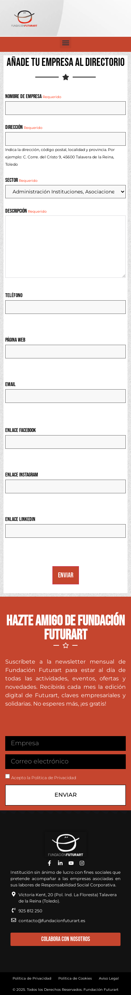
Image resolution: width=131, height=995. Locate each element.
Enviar (65, 575)
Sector (21, 180)
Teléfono (13, 295)
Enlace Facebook (20, 430)
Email (10, 384)
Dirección (23, 127)
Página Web (15, 340)
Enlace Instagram (21, 475)
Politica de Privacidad (53, 777)
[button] (65, 42)
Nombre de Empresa (33, 97)
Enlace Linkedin (20, 519)
